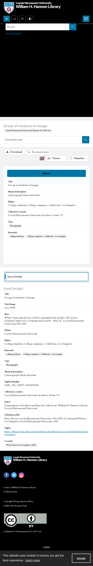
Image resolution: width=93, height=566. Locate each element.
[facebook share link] (6, 475)
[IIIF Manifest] (78, 158)
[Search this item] (43, 139)
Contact (46, 547)
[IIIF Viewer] (56, 158)
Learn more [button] (32, 560)
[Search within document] (85, 139)
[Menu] (86, 19)
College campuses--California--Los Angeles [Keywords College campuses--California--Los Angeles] (46, 236)
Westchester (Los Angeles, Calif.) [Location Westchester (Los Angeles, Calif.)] (21, 445)
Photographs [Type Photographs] (15, 225)
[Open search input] (6, 19)
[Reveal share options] (14, 19)
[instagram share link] (21, 475)
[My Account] (22, 19)
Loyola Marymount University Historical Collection (28, 130)
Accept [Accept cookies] (81, 558)
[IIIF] (42, 158)
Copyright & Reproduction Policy (18, 501)
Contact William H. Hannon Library (20, 487)
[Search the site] (37, 26)
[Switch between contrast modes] (30, 19)
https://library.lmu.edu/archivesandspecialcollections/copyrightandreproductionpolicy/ (46, 433)
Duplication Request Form (15, 505)
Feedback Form (10, 491)
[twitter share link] (14, 475)
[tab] (46, 173)
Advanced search (13, 33)
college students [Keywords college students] (17, 236)
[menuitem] (46, 547)
